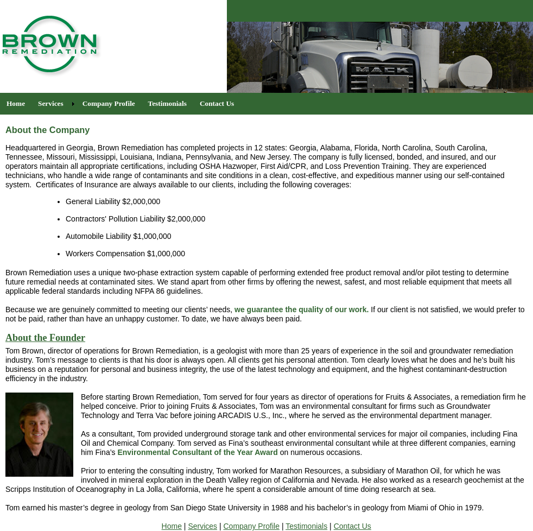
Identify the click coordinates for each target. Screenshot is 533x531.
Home (172, 526)
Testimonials (306, 526)
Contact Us (352, 526)
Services (202, 526)
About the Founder (45, 337)
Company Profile (252, 526)
